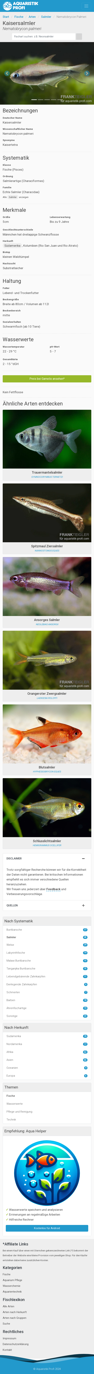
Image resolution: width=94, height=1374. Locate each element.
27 (85, 929)
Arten (32, 17)
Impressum (9, 1338)
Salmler (46, 17)
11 (85, 976)
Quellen (12, 905)
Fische (18, 17)
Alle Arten (8, 1306)
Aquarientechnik (12, 1291)
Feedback (53, 889)
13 (85, 960)
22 (85, 1016)
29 (85, 945)
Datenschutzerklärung (16, 1344)
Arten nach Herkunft (15, 1312)
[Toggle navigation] (86, 6)
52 (85, 1052)
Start (6, 17)
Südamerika (12, 245)
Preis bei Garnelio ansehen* (47, 378)
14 (85, 952)
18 (85, 1000)
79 (85, 1036)
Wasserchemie (11, 1286)
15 (85, 968)
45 (85, 937)
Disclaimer (14, 858)
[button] (7, 73)
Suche (6, 1323)
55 (85, 1060)
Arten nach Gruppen (14, 1318)
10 (85, 1008)
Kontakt (7, 1350)
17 (85, 1044)
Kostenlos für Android (47, 1228)
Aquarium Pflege (12, 1280)
